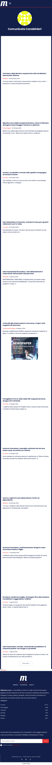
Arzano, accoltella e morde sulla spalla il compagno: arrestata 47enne (25, 173)
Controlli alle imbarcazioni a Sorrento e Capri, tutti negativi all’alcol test (24, 324)
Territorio (6, 552)
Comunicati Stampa (9, 328)
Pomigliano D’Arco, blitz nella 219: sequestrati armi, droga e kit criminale (24, 400)
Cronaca (5, 177)
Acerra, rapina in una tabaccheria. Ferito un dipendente (21, 499)
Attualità (5, 276)
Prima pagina (7, 128)
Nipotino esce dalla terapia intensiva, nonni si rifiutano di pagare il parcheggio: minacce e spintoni (26, 124)
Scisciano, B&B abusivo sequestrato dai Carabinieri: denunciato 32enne (24, 74)
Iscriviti (46, 741)
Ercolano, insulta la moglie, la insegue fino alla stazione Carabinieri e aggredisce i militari (26, 598)
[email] (21, 741)
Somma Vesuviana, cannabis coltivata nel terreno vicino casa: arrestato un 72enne (24, 449)
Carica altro (26, 663)
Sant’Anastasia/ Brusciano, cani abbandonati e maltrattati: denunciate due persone (23, 273)
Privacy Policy (16, 745)
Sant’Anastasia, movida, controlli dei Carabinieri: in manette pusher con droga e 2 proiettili (24, 647)
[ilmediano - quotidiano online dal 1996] (4, 3)
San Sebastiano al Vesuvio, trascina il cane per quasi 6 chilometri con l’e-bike (25, 223)
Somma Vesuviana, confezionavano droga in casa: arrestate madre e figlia (24, 548)
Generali (5, 78)
